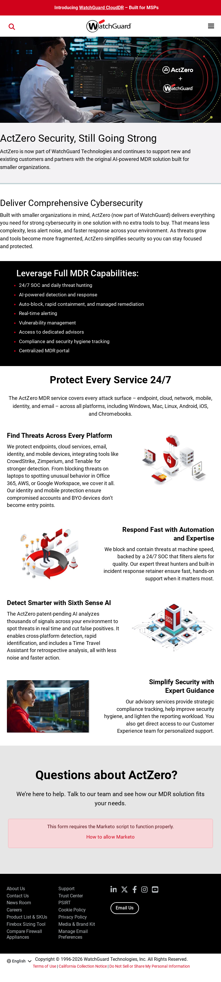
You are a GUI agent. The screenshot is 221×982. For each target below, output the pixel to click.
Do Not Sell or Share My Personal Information (149, 966)
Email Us (125, 908)
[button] (211, 26)
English (19, 961)
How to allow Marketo (110, 837)
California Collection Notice (83, 966)
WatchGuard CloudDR (101, 7)
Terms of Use (44, 966)
